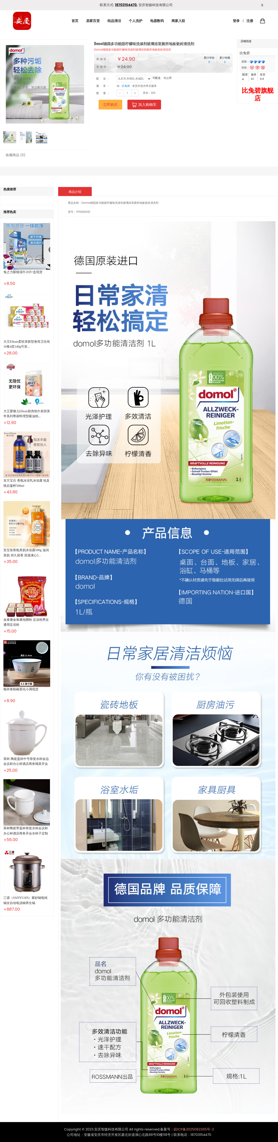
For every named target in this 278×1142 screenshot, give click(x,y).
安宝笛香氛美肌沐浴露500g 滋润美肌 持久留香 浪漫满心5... (26, 552)
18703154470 (126, 4)
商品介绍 (75, 191)
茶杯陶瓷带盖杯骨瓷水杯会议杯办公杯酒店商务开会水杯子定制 (25, 831)
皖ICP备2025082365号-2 (194, 1129)
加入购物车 (144, 104)
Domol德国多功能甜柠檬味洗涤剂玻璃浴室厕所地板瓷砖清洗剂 (132, 49)
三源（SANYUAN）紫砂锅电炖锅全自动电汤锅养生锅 (25, 900)
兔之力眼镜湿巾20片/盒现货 (22, 272)
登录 (236, 20)
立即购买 (110, 104)
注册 (249, 20)
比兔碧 (126, 86)
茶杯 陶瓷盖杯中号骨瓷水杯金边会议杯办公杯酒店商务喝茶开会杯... (26, 764)
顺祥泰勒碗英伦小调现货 (20, 689)
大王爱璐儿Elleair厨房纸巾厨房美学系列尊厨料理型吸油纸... (26, 414)
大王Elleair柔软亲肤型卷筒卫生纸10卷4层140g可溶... (26, 344)
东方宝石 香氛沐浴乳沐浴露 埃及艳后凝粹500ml (26, 483)
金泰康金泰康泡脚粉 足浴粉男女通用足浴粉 (26, 622)
